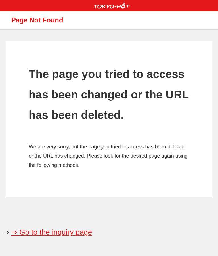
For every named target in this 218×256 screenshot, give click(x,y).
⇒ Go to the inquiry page (51, 232)
